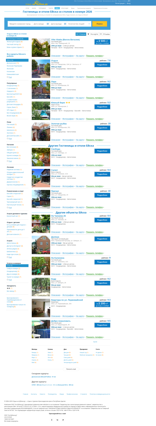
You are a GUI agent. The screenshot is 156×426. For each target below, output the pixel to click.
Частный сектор (14, 44)
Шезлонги (11, 130)
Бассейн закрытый (15, 199)
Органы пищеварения (16, 185)
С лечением (12, 88)
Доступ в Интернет (15, 246)
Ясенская (10, 69)
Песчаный (11, 124)
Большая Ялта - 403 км (65, 385)
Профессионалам (72, 394)
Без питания (12, 147)
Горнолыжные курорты (84, 8)
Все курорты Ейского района (16, 55)
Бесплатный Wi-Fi (14, 94)
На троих (99, 355)
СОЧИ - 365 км (36, 385)
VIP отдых (11, 110)
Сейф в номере (13, 268)
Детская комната (14, 234)
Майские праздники (87, 355)
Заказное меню (13, 158)
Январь (35, 352)
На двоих (99, 352)
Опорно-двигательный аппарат (15, 173)
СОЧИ (27, 8)
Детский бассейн (14, 136)
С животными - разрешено (12, 101)
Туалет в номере (14, 277)
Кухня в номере (14, 155)
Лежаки (11, 127)
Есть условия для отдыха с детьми (16, 226)
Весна (50, 355)
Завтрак (11, 150)
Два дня (67, 352)
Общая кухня (13, 153)
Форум (62, 394)
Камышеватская (13, 74)
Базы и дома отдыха (15, 47)
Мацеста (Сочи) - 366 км (49, 385)
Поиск (100, 24)
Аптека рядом (13, 249)
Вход (128, 3)
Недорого (11, 91)
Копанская (11, 71)
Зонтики (11, 133)
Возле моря (12, 116)
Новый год (84, 352)
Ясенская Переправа (14, 66)
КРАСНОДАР (64, 8)
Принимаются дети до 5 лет (15, 230)
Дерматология (13, 182)
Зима (50, 352)
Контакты (34, 394)
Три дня (67, 355)
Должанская (13, 63)
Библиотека (12, 251)
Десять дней (68, 360)
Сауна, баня (12, 107)
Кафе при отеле (13, 254)
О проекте (83, 394)
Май (34, 362)
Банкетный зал (13, 216)
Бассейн (11, 97)
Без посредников (14, 113)
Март (34, 357)
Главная (25, 394)
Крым (72, 8)
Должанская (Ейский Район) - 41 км (44, 377)
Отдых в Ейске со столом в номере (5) (17, 35)
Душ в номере (13, 274)
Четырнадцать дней (71, 362)
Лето (50, 357)
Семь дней (68, 357)
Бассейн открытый (15, 193)
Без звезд (11, 291)
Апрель (35, 360)
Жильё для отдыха (15, 42)
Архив (95, 342)
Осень (51, 360)
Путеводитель (52, 394)
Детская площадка (15, 104)
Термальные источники (100, 8)
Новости (42, 394)
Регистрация (120, 3)
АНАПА (34, 8)
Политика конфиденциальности (100, 394)
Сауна (10, 196)
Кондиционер (13, 86)
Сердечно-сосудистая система (15, 178)
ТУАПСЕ (51, 8)
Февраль (35, 355)
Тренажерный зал (14, 202)
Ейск (57, 8)
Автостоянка (12, 243)
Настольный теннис (15, 205)
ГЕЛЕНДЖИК (42, 8)
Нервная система (14, 169)
